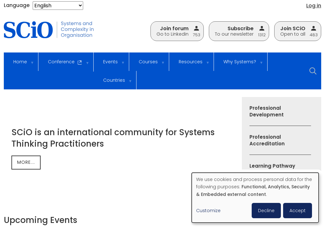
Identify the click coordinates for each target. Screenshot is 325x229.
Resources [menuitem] (189, 65)
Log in (313, 5)
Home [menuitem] (19, 65)
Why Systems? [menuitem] (239, 65)
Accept (297, 210)
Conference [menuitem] (64, 65)
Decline (266, 210)
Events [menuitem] (110, 65)
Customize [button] (208, 210)
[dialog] (255, 198)
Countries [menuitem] (113, 83)
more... (26, 162)
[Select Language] (58, 5)
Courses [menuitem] (147, 65)
